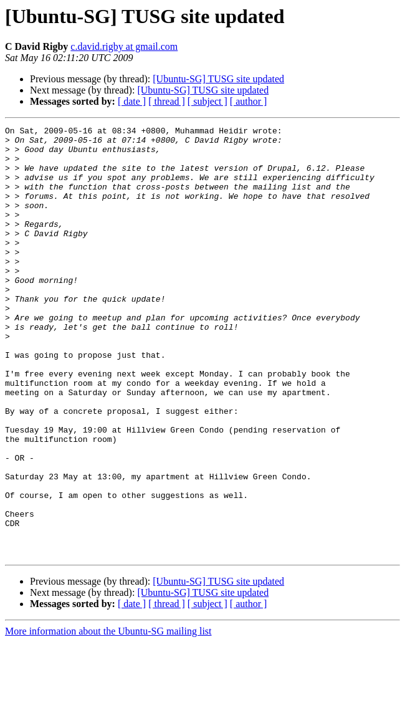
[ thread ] (166, 101)
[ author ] (248, 101)
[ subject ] (207, 101)
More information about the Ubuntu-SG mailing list (108, 717)
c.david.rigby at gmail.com (124, 46)
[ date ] (132, 101)
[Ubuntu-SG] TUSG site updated (218, 79)
